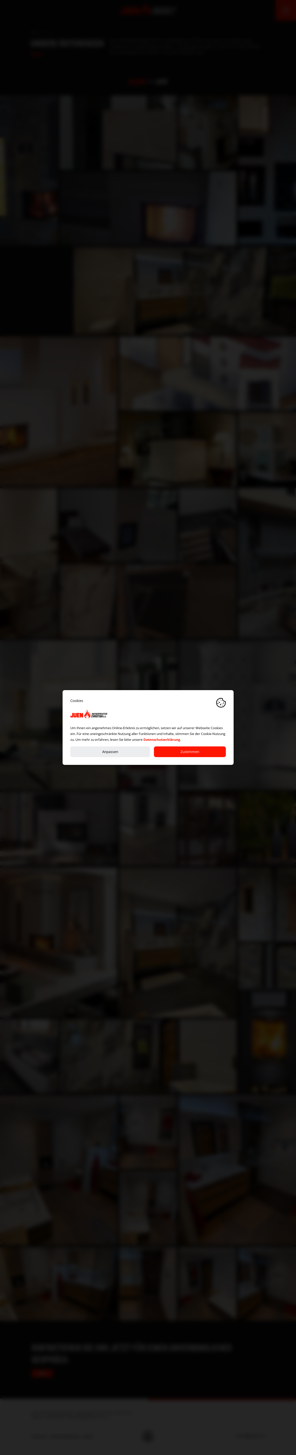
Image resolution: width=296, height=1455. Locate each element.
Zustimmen (190, 751)
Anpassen (110, 751)
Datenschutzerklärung (161, 739)
